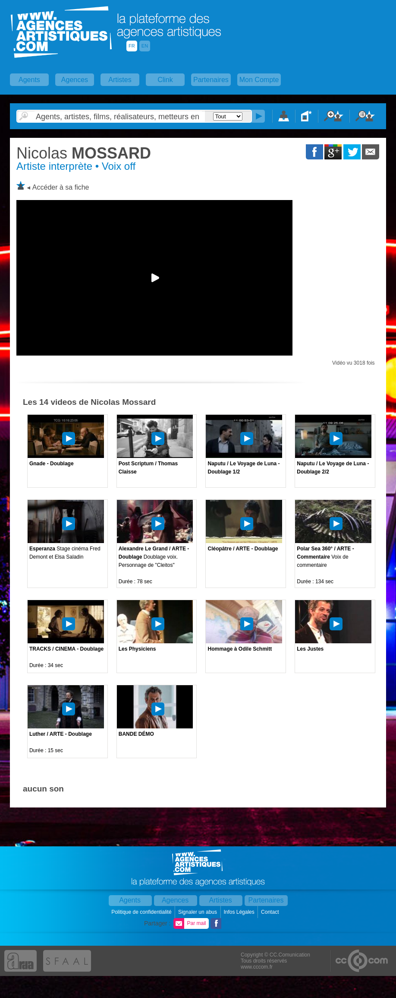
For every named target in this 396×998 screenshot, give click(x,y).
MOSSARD (83, 153)
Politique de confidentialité (142, 912)
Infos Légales (239, 912)
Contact (270, 912)
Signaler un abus (198, 912)
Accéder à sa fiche (60, 187)
